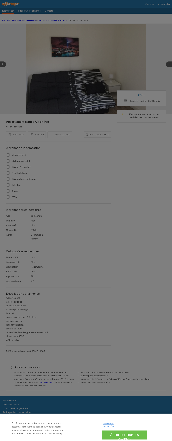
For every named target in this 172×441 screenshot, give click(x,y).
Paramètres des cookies (108, 427)
